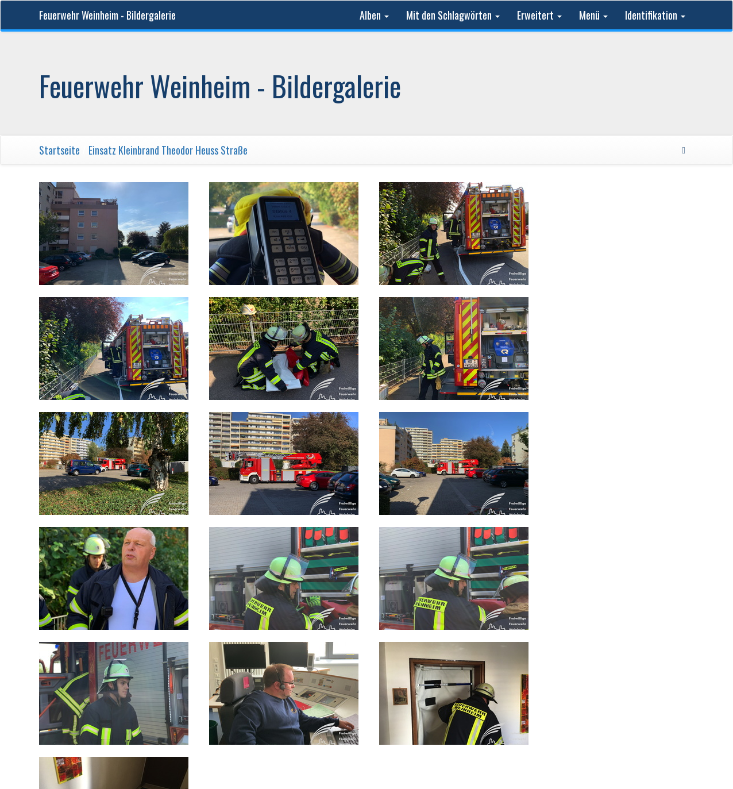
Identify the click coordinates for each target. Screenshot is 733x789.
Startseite (59, 150)
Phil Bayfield (511, 659)
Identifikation (655, 14)
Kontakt (559, 659)
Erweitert (539, 14)
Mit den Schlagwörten (453, 14)
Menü (593, 14)
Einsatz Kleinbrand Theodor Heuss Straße (168, 150)
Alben (374, 14)
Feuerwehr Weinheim (233, 659)
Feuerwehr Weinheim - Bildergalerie (107, 14)
